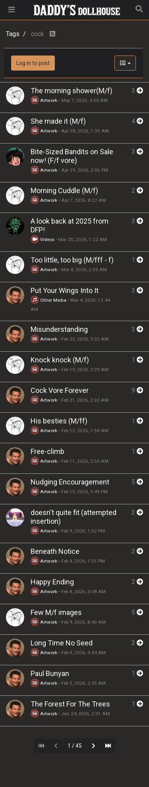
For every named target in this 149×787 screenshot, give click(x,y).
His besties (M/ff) (59, 421)
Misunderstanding (59, 329)
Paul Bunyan (50, 673)
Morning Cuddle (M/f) (64, 190)
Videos (42, 239)
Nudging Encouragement (70, 482)
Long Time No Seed (62, 643)
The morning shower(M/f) (71, 90)
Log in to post (33, 63)
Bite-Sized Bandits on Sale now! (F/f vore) (72, 156)
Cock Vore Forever (60, 390)
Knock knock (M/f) (60, 360)
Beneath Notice (55, 551)
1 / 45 (75, 746)
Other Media (48, 300)
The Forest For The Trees (70, 704)
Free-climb (47, 451)
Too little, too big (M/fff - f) (72, 260)
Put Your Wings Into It (65, 290)
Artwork (44, 100)
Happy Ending (52, 582)
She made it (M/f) (58, 121)
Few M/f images (56, 612)
